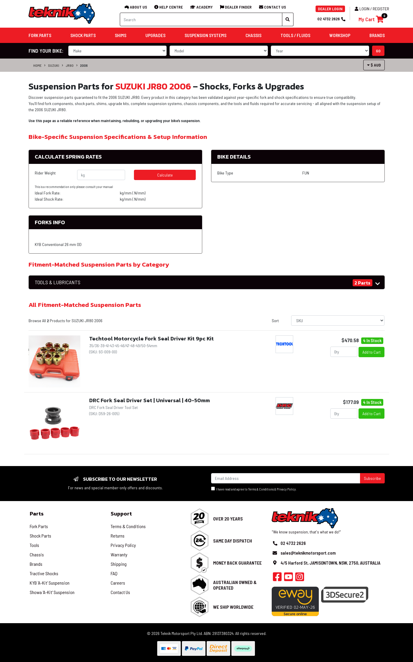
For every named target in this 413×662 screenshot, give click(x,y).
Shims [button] (120, 35)
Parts (37, 514)
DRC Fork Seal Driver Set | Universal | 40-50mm (149, 400)
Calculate (165, 174)
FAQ (114, 573)
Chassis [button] (253, 35)
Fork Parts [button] (40, 35)
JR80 (70, 65)
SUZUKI (53, 65)
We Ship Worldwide (233, 607)
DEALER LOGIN (330, 8)
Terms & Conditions (261, 489)
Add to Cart (371, 352)
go (378, 50)
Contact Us (120, 592)
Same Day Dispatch (232, 540)
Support (121, 514)
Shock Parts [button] (83, 35)
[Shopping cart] (371, 19)
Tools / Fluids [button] (295, 35)
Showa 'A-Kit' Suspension (52, 592)
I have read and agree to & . (254, 489)
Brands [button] (377, 35)
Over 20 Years (228, 518)
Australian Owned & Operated (235, 585)
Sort (275, 320)
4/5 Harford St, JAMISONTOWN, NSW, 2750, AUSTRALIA (330, 562)
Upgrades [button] (155, 35)
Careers (118, 583)
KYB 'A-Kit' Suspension (49, 583)
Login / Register (372, 8)
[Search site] (287, 19)
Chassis (37, 554)
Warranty (119, 554)
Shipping (119, 564)
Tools (34, 545)
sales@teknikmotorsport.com (308, 552)
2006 (84, 65)
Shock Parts (40, 535)
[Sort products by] (338, 320)
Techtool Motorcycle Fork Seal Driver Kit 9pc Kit (151, 338)
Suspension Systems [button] (205, 35)
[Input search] (201, 19)
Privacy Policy (286, 489)
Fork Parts (39, 526)
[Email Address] (285, 478)
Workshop (339, 35)
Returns (118, 535)
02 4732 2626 (331, 18)
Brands (36, 564)
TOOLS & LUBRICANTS (57, 282)
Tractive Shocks (44, 573)
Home (37, 65)
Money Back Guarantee (237, 562)
